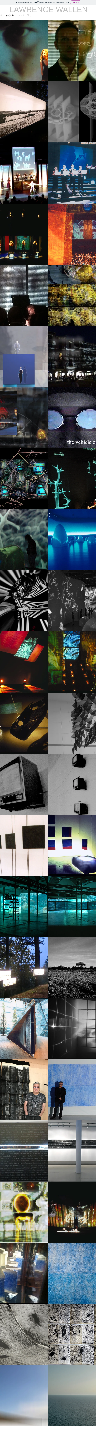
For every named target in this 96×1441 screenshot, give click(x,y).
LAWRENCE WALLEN (49, 9)
